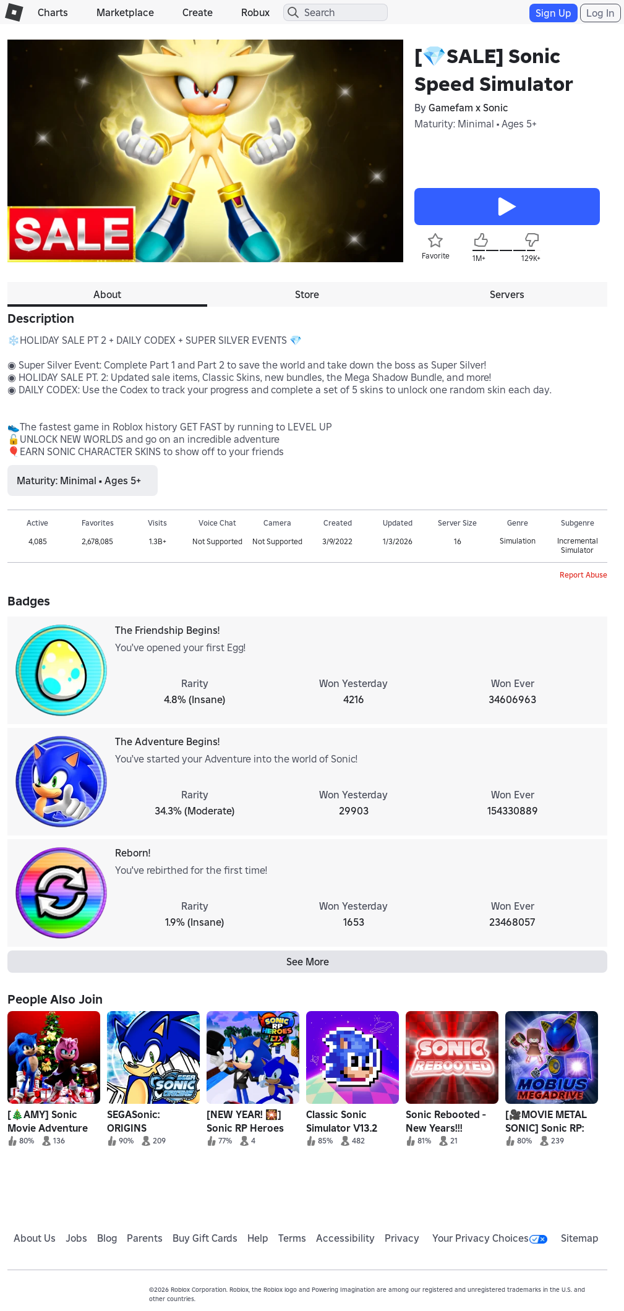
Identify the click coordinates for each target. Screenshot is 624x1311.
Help (257, 1238)
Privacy (402, 1238)
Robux (255, 12)
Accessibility (345, 1238)
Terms (292, 1238)
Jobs (76, 1238)
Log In (600, 13)
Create (197, 12)
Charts (53, 12)
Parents (145, 1238)
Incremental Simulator (577, 545)
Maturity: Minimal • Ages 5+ (475, 123)
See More (307, 961)
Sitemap (580, 1238)
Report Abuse (583, 574)
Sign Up (553, 13)
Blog (107, 1238)
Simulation (518, 540)
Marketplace (125, 12)
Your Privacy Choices (489, 1238)
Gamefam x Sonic (468, 107)
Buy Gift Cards (205, 1238)
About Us (35, 1238)
